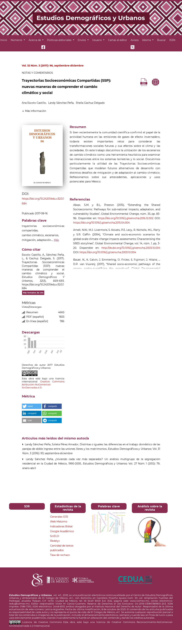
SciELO (54, 536)
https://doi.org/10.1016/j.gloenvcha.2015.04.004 (101, 222)
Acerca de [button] (35, 40)
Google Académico (62, 531)
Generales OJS (59, 516)
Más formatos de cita (33, 293)
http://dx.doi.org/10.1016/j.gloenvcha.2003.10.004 (130, 247)
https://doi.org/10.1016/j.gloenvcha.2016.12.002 (125, 218)
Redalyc (55, 540)
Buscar (161, 40)
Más (56, 240)
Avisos (135, 40)
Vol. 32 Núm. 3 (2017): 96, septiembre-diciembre (53, 65)
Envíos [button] (82, 40)
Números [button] (17, 40)
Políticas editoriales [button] (59, 40)
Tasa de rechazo (60, 555)
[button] (34, 110)
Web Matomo (58, 521)
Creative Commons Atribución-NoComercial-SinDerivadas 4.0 (43, 384)
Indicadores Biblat (61, 526)
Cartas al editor (117, 40)
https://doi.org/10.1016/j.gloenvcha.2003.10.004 (107, 252)
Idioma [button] (147, 40)
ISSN (172, 40)
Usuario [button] (97, 40)
